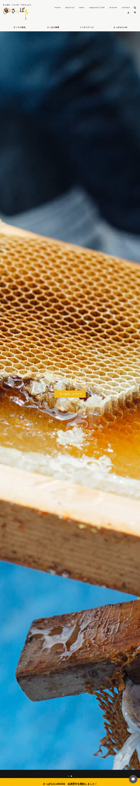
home (58, 7)
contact (126, 7)
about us (69, 7)
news (82, 7)
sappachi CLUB (97, 7)
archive (113, 7)
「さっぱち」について (70, 394)
